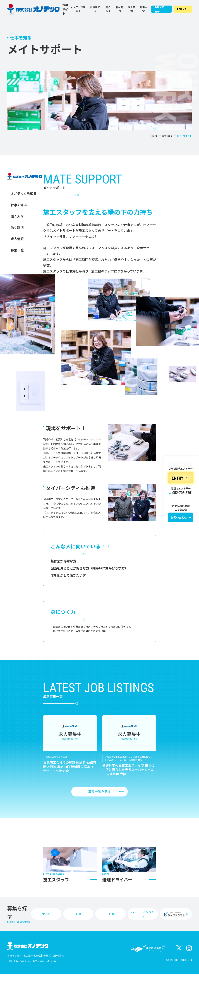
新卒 (78, 914)
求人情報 (131, 9)
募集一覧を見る (99, 791)
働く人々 (108, 9)
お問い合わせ (160, 9)
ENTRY (181, 9)
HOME (154, 135)
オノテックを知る (78, 9)
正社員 (110, 914)
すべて (46, 914)
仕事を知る (95, 9)
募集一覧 (143, 9)
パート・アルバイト (142, 914)
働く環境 (120, 9)
